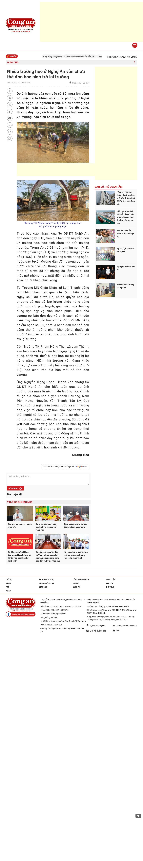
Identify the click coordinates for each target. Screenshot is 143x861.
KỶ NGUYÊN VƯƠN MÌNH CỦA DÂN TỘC (83, 57)
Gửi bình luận (16, 488)
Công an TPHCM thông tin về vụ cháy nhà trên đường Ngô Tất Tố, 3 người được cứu (126, 198)
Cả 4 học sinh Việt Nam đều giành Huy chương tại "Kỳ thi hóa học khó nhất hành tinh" (19, 556)
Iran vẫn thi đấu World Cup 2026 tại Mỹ (125, 233)
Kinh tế (76, 583)
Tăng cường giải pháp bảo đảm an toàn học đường (75, 525)
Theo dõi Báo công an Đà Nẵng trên (65, 466)
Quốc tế (76, 587)
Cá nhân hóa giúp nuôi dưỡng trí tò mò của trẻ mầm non (46, 527)
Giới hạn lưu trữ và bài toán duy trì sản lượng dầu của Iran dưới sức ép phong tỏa (125, 217)
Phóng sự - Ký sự (46, 583)
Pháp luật (110, 579)
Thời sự (9, 579)
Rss (116, 631)
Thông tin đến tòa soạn (125, 625)
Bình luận (14, 494)
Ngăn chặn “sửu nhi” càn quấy (126, 250)
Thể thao (110, 587)
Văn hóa (109, 583)
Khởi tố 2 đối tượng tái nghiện (125, 286)
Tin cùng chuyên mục (19, 502)
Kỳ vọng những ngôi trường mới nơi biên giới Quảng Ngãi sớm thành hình (76, 555)
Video (8, 591)
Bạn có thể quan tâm (108, 186)
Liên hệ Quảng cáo (96, 631)
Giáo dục (13, 62)
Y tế (7, 587)
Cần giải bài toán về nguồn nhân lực (20, 525)
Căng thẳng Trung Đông (56, 57)
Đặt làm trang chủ (96, 625)
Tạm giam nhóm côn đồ (126, 268)
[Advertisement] (68, 169)
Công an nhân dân (81, 579)
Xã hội (8, 583)
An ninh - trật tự (46, 579)
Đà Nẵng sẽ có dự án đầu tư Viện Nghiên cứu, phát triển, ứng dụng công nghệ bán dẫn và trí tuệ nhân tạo (48, 556)
